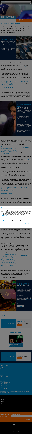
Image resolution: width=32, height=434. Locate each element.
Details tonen (27, 223)
